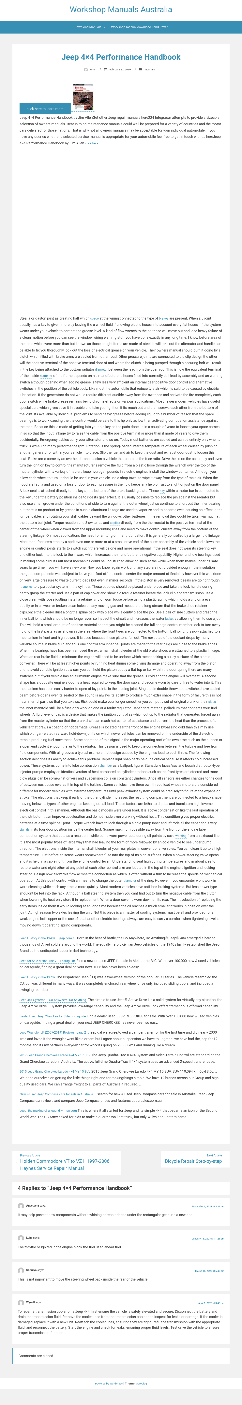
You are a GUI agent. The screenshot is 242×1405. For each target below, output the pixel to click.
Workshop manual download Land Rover (139, 29)
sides (58, 710)
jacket (204, 621)
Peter (90, 71)
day (199, 493)
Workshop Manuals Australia (121, 10)
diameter (102, 371)
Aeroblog (144, 1399)
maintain (152, 71)
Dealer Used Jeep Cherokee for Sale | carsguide (57, 1025)
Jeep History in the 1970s (40, 979)
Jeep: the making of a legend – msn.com (52, 1125)
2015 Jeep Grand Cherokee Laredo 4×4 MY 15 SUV (59, 1086)
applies (166, 525)
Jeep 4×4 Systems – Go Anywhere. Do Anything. (57, 1002)
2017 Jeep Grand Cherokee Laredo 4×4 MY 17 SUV (59, 1064)
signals (90, 831)
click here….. (94, 145)
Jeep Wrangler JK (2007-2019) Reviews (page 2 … (59, 1041)
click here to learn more (45, 111)
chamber (160, 768)
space (95, 320)
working (34, 844)
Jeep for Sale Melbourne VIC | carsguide (51, 963)
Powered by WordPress (108, 1399)
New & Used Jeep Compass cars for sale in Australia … (62, 1109)
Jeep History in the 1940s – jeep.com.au (51, 940)
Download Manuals (87, 29)
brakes (165, 320)
